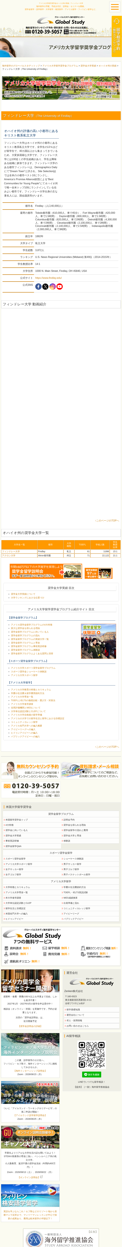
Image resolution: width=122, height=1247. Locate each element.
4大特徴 (10, 825)
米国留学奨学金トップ (17, 819)
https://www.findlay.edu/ (48, 278)
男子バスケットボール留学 (77, 874)
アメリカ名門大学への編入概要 (26, 725)
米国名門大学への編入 (17, 913)
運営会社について (75, 1015)
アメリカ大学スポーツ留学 (24, 675)
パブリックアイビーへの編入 (25, 736)
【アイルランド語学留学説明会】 (30, 1115)
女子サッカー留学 (14, 869)
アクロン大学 (8, 555)
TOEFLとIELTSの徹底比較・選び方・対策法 (33, 700)
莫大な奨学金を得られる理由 (25, 628)
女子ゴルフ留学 (13, 874)
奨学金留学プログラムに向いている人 (30, 632)
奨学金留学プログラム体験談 (25, 650)
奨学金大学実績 (88, 65)
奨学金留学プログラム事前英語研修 (29, 646)
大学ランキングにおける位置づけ (27, 597)
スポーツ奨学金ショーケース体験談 (29, 671)
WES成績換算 (71, 898)
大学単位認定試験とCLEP (18, 903)
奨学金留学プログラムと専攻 (25, 642)
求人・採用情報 (74, 1020)
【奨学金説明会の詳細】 (30, 1026)
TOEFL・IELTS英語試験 (76, 892)
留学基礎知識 (73, 1009)
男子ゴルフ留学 (71, 869)
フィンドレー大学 (11, 551)
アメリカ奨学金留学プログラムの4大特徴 (31, 624)
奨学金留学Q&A (13, 846)
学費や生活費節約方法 (75, 887)
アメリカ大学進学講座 (22, 704)
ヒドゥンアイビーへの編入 (24, 733)
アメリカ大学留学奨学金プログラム (60, 65)
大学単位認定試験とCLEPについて (28, 711)
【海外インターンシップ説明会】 (30, 1071)
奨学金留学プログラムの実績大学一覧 (30, 639)
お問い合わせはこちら (78, 1026)
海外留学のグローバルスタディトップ (21, 65)
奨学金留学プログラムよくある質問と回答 (32, 653)
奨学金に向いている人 (17, 830)
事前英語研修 (12, 841)
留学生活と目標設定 (16, 908)
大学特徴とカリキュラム (18, 887)
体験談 (67, 841)
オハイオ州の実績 (108, 65)
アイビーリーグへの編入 (23, 729)
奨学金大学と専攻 (72, 835)
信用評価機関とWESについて (26, 707)
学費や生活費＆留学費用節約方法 (27, 693)
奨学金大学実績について (23, 594)
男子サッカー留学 (72, 864)
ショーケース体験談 (74, 858)
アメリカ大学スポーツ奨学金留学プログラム (33, 668)
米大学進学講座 (13, 898)
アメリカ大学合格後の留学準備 (26, 714)
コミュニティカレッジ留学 (24, 722)
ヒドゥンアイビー (14, 919)
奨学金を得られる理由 (75, 825)
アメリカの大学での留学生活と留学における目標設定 (37, 718)
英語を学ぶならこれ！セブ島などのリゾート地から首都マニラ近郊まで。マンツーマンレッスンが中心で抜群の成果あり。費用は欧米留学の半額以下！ (30, 1215)
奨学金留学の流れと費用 (76, 830)
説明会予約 (69, 819)
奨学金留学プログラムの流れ (25, 635)
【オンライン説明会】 (30, 1177)
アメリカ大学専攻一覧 (22, 696)
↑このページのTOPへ (107, 520)
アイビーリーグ (71, 913)
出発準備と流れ (71, 903)
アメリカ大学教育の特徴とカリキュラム (31, 689)
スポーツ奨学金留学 (16, 858)
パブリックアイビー (74, 919)
